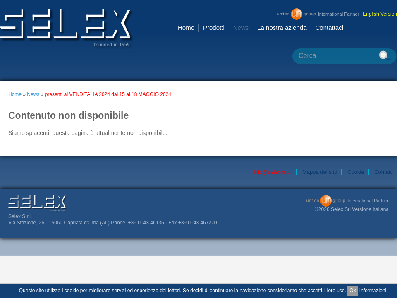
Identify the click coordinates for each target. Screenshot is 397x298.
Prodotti (214, 27)
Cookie (355, 172)
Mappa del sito (319, 172)
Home (186, 27)
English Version (380, 14)
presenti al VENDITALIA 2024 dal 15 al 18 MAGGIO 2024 (108, 94)
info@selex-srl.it (273, 172)
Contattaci (330, 27)
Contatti (383, 172)
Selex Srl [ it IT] (67, 28)
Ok (352, 290)
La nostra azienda (281, 27)
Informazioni (372, 290)
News (241, 27)
